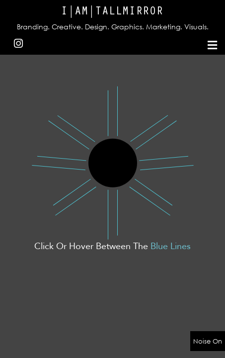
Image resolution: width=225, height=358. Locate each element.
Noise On (207, 341)
